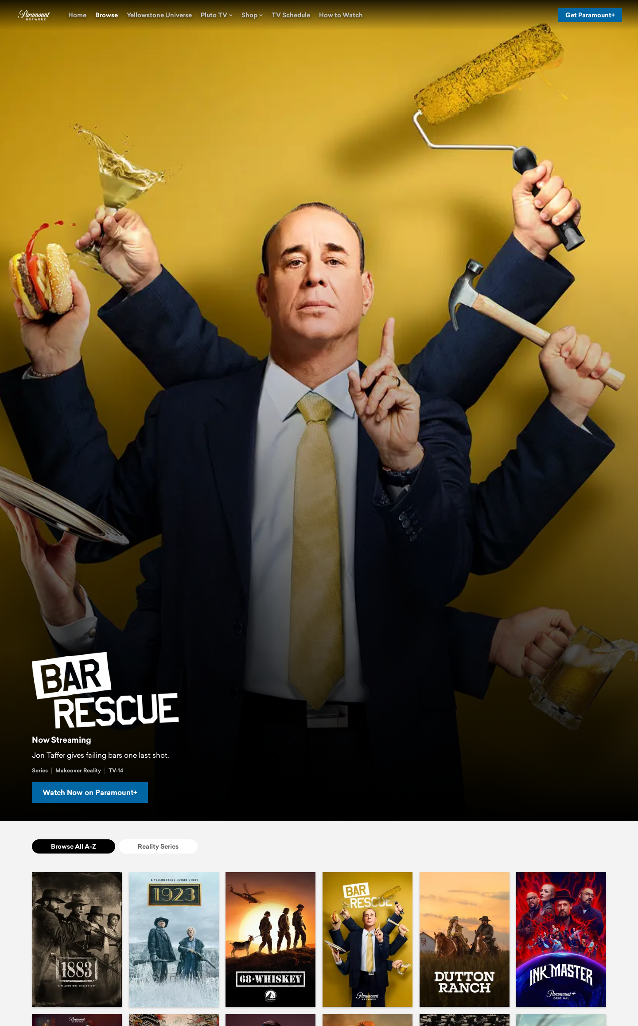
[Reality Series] (158, 846)
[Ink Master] (561, 939)
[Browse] (106, 15)
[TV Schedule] (291, 15)
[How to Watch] (341, 15)
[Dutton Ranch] (465, 939)
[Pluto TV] (216, 15)
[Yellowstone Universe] (159, 15)
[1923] (174, 939)
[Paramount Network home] (33, 15)
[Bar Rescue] (367, 939)
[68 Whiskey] (270, 939)
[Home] (77, 15)
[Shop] (252, 15)
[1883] (77, 939)
